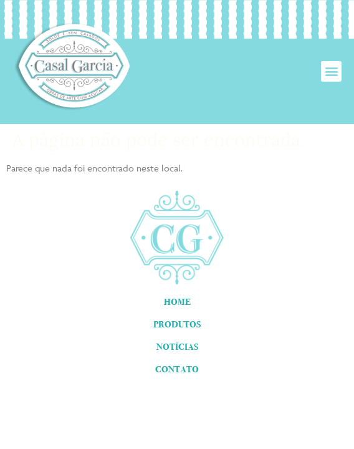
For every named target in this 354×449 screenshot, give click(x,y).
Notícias (177, 346)
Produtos (177, 324)
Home (177, 301)
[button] (331, 71)
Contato (177, 369)
